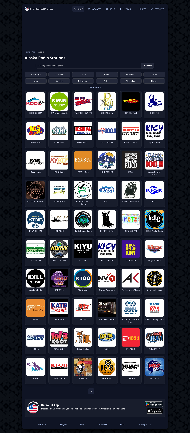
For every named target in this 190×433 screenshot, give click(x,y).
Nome (35, 81)
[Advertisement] (95, 31)
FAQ (82, 424)
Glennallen (131, 81)
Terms (123, 424)
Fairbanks (59, 74)
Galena (107, 81)
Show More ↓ (95, 87)
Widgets (63, 424)
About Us (42, 424)
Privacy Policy (145, 424)
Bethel (154, 74)
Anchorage (36, 74)
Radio (34, 52)
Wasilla (59, 81)
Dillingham (83, 81)
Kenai (83, 74)
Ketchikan (130, 74)
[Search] (147, 66)
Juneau (107, 74)
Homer (154, 81)
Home (27, 52)
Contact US (102, 424)
